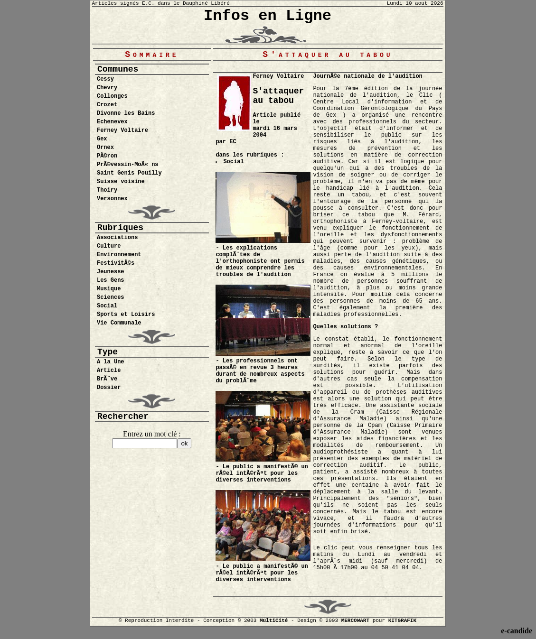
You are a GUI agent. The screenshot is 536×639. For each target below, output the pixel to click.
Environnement (119, 254)
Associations (117, 237)
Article (109, 370)
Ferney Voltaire (122, 130)
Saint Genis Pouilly (129, 173)
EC (232, 142)
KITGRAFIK (402, 620)
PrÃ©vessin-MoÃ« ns (128, 164)
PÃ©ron (107, 156)
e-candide (516, 631)
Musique (109, 289)
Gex (102, 139)
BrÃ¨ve (107, 379)
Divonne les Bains (126, 113)
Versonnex (112, 198)
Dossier (109, 387)
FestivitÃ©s (115, 263)
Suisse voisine (121, 181)
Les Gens (110, 280)
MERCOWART (355, 620)
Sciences (110, 297)
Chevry (107, 87)
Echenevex (112, 122)
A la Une (110, 362)
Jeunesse (110, 272)
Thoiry (107, 190)
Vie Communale (119, 323)
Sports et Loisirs (126, 314)
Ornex (105, 147)
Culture (109, 246)
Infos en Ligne (267, 16)
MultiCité (274, 620)
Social (107, 306)
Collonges (112, 96)
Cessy (105, 79)
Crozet (107, 105)
